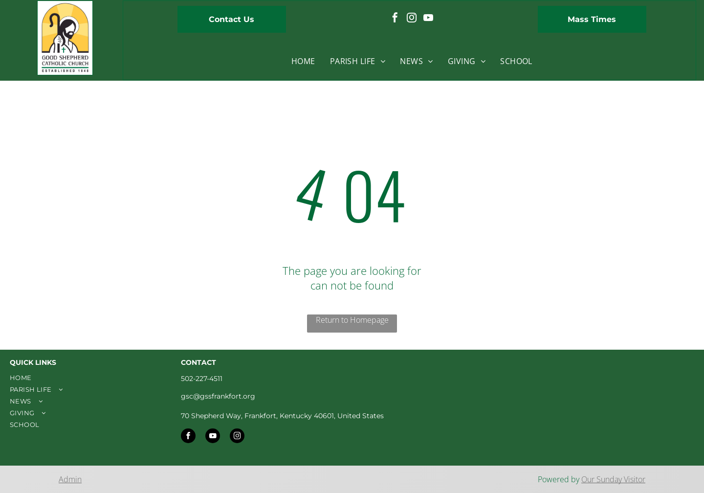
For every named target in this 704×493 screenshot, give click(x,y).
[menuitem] (303, 61)
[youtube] (428, 18)
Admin (70, 479)
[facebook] (395, 18)
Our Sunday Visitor (613, 479)
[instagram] (411, 18)
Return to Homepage (352, 319)
